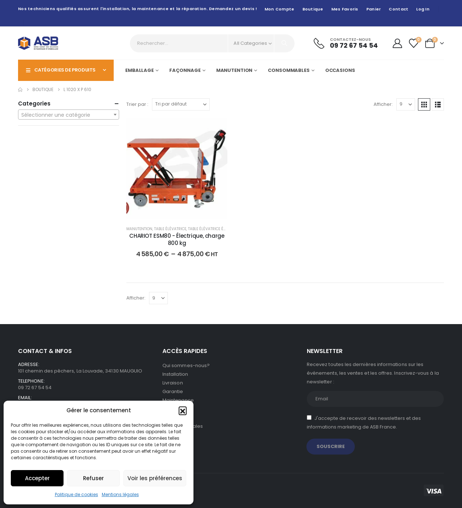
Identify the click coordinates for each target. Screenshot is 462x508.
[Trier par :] (181, 104)
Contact (398, 9)
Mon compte (280, 9)
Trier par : (137, 104)
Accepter (37, 478)
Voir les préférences (154, 478)
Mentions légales (120, 494)
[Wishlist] (413, 43)
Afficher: (383, 104)
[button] (182, 410)
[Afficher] (405, 104)
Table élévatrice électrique (215, 229)
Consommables (289, 70)
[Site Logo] (38, 43)
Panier (373, 9)
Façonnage (185, 70)
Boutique (312, 9)
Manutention (234, 70)
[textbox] (68, 115)
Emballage (139, 70)
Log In (423, 9)
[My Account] (397, 43)
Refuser (93, 478)
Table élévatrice (170, 229)
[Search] (284, 43)
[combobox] (68, 114)
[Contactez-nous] (346, 43)
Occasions (340, 70)
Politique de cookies (76, 494)
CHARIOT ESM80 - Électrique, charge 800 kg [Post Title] (176, 239)
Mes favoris (344, 9)
